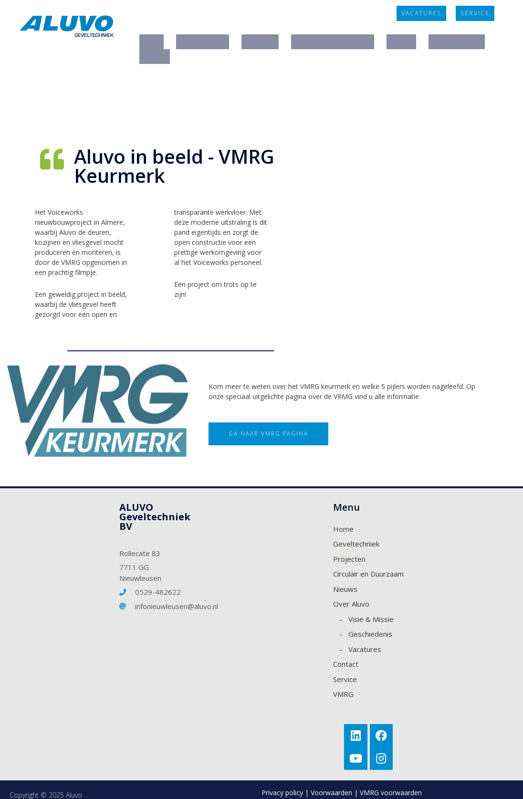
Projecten (266, 38)
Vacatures (364, 636)
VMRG (343, 681)
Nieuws (417, 38)
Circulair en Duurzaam (344, 38)
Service (345, 667)
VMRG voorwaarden (391, 782)
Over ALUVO (169, 47)
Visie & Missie (371, 606)
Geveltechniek (205, 38)
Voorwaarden (331, 782)
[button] (421, 13)
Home (151, 38)
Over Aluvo (351, 591)
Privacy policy (282, 782)
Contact (227, 47)
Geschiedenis (370, 621)
